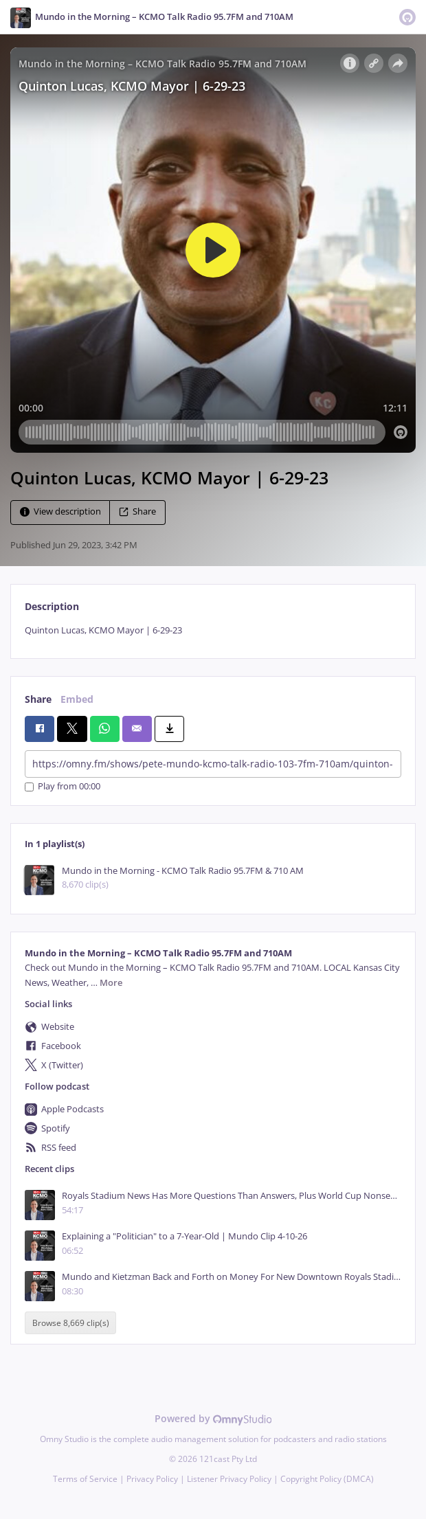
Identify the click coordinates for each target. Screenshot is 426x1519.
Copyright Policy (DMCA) (327, 1479)
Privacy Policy (152, 1479)
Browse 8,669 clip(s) (70, 1323)
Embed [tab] (76, 699)
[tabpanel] (213, 630)
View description (60, 511)
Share (137, 511)
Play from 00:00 (62, 787)
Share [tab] (38, 699)
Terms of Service (85, 1479)
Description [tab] (52, 606)
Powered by (213, 1418)
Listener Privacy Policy (229, 1479)
